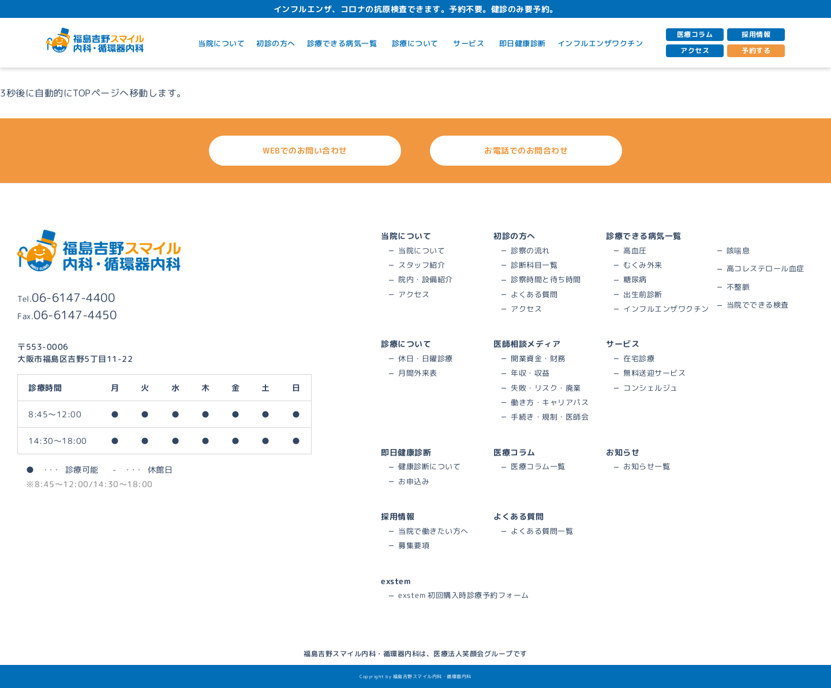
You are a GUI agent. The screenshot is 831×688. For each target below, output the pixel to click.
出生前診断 (642, 294)
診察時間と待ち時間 (546, 279)
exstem (395, 580)
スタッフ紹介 (421, 265)
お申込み (413, 481)
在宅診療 (638, 358)
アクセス (694, 50)
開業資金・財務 (538, 358)
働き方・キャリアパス (550, 402)
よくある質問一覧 (542, 531)
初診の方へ (275, 43)
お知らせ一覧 (646, 466)
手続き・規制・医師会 (550, 417)
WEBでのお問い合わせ (325, 150)
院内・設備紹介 (425, 279)
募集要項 (413, 545)
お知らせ (622, 452)
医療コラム (695, 34)
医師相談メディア (526, 343)
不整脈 (738, 287)
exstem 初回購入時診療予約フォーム (463, 595)
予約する (756, 50)
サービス (470, 43)
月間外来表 (417, 373)
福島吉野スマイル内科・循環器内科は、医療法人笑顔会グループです (415, 654)
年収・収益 (530, 373)
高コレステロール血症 (765, 268)
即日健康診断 (522, 43)
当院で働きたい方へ (433, 531)
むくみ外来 (642, 265)
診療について (417, 43)
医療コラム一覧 (538, 466)
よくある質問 (534, 294)
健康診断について (429, 466)
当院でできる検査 (758, 305)
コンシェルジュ (650, 388)
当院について (221, 43)
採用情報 (756, 34)
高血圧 (635, 250)
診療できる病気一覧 (343, 43)
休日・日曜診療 (425, 358)
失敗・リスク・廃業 (546, 388)
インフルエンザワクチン (600, 43)
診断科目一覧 (534, 265)
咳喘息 (738, 250)
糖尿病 (635, 279)
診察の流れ (530, 250)
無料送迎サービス (654, 373)
